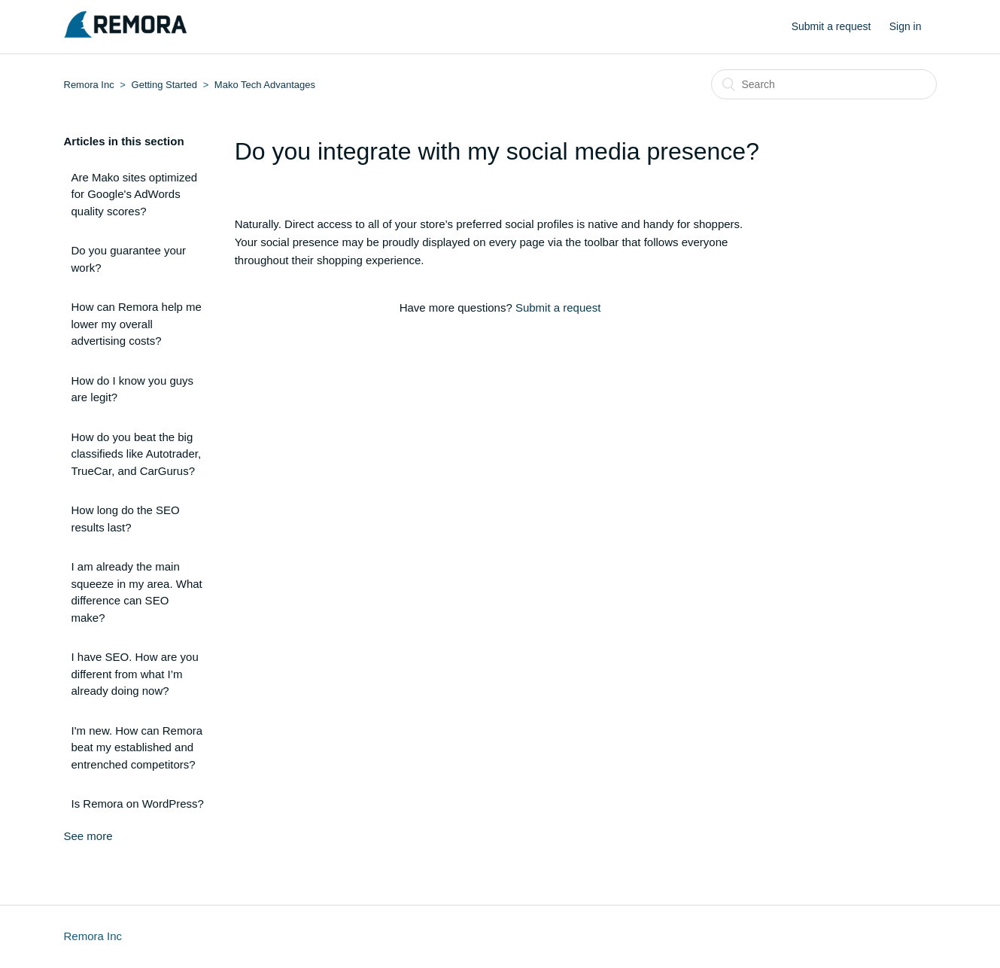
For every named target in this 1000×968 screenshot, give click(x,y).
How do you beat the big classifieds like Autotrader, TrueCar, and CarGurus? (136, 454)
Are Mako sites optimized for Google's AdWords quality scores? (134, 194)
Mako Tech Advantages (264, 84)
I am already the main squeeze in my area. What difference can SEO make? (136, 592)
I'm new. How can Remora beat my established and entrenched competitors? (137, 747)
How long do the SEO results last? (125, 519)
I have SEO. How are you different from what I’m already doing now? (135, 673)
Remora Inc (89, 84)
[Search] (824, 84)
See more (88, 835)
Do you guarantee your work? (129, 259)
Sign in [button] (905, 26)
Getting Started (164, 84)
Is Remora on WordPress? (137, 803)
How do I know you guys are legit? (132, 389)
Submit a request (831, 26)
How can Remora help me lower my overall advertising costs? (136, 323)
